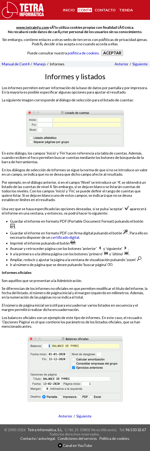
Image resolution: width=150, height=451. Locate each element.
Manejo (39, 64)
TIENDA (126, 10)
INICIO (69, 10)
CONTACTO (105, 10)
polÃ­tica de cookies (83, 53)
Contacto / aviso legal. (38, 438)
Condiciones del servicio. (77, 438)
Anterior (121, 64)
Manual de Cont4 (15, 64)
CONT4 (84, 10)
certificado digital (65, 237)
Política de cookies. (114, 438)
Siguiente (140, 64)
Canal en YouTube (75, 445)
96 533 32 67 (136, 430)
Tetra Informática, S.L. (45, 430)
